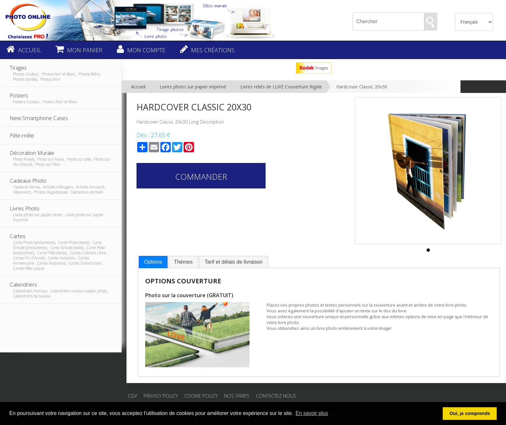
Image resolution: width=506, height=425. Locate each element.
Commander (201, 176)
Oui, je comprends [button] (470, 413)
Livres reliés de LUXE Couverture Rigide (281, 87)
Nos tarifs (236, 395)
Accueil (138, 87)
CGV (132, 395)
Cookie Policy (201, 395)
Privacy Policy (161, 395)
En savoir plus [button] (312, 413)
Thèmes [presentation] (183, 262)
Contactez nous (276, 395)
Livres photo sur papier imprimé (193, 87)
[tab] (153, 262)
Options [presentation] (153, 262)
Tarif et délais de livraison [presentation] (234, 262)
